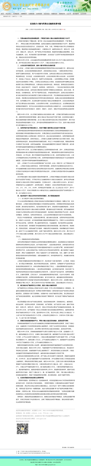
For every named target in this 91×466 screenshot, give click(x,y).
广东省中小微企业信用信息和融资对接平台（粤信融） (33, 451)
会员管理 (83, 13)
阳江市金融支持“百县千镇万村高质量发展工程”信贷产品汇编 (35, 453)
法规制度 (31, 13)
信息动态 (47, 13)
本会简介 (8, 13)
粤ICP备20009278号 (50, 459)
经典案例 (16, 13)
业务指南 (39, 13)
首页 (2, 13)
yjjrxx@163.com (51, 464)
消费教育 (24, 13)
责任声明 (58, 462)
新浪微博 (76, 13)
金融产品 (14, 16)
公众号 (69, 13)
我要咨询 (62, 13)
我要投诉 (54, 13)
